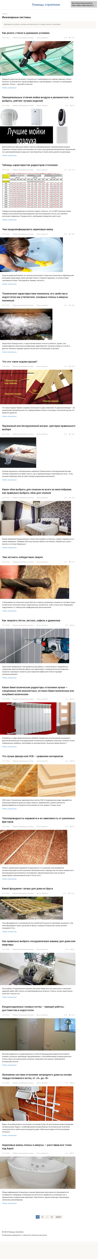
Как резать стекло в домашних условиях (33, 33)
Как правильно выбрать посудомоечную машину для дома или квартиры (33, 956)
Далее (58, 1234)
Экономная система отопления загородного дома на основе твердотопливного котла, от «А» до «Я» (38, 1091)
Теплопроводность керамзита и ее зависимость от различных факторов (38, 833)
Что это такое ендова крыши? (24, 365)
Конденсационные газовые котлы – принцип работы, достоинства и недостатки (36, 1022)
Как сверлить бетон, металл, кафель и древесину (31, 628)
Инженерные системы (26, 38)
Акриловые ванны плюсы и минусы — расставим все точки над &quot (31, 1163)
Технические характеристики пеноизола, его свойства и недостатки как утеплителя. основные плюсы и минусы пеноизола (36, 300)
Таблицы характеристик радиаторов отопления (38, 168)
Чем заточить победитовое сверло (28, 564)
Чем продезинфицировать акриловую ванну (35, 232)
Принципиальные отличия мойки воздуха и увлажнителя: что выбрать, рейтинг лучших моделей (35, 100)
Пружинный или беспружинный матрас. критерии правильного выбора (32, 430)
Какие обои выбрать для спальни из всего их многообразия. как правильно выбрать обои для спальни (36, 496)
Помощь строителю (46, 4)
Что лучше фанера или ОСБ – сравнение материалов (32, 768)
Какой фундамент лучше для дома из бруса (35, 902)
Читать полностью (9, 88)
